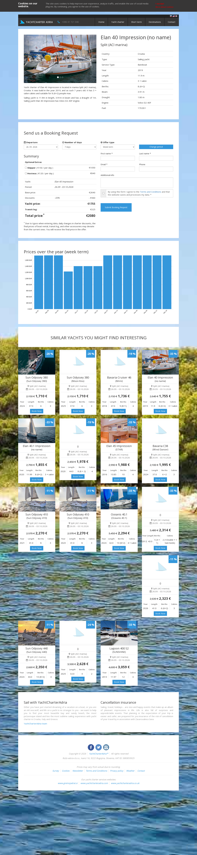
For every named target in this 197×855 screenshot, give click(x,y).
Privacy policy (116, 770)
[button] (29, 59)
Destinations (155, 21)
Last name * (145, 153)
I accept (160, 3)
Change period (156, 146)
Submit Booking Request (116, 207)
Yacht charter (117, 21)
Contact (171, 21)
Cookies (65, 770)
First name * (107, 153)
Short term (136, 21)
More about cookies (164, 7)
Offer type (107, 142)
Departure (30, 142)
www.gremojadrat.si (68, 783)
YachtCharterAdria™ (98, 753)
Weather (130, 770)
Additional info (107, 175)
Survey (55, 770)
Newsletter (77, 770)
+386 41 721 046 (70, 21)
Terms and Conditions (150, 191)
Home (101, 21)
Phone (142, 164)
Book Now (37, 411)
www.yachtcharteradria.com (94, 783)
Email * (104, 164)
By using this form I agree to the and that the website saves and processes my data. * (139, 193)
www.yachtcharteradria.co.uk (125, 783)
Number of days (72, 142)
